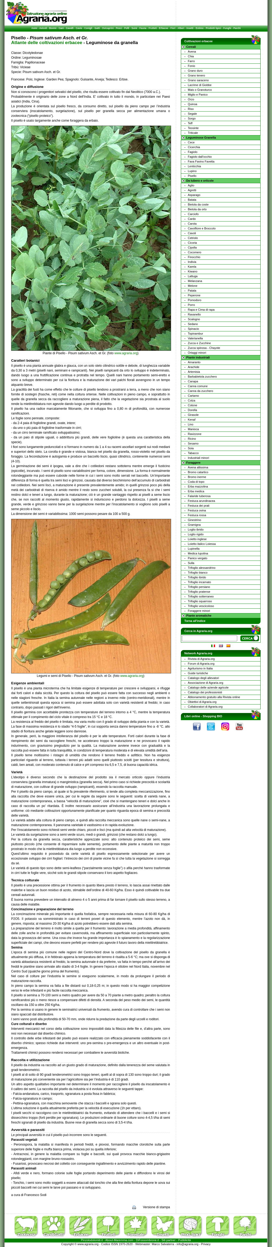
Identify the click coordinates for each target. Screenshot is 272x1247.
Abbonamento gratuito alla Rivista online (214, 697)
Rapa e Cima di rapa (201, 309)
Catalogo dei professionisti (205, 692)
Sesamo (193, 443)
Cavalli (70, 28)
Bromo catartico (198, 472)
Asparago (194, 195)
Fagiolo (192, 151)
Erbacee (163, 28)
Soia (191, 448)
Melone (192, 285)
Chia (191, 56)
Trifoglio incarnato (199, 582)
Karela (192, 266)
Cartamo (193, 395)
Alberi (180, 28)
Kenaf (192, 419)
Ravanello (194, 314)
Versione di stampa (156, 1207)
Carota (192, 223)
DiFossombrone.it (147, 1240)
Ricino (192, 438)
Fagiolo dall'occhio (200, 156)
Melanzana (195, 281)
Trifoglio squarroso (200, 601)
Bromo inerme (197, 477)
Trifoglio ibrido (197, 577)
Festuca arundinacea (201, 500)
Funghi (227, 28)
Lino (190, 424)
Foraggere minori (199, 610)
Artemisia (194, 371)
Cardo (192, 218)
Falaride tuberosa (199, 496)
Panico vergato (197, 558)
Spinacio (193, 328)
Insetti (190, 28)
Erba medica (196, 491)
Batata (192, 199)
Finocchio (194, 257)
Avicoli (43, 28)
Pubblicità (184, 1240)
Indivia (192, 261)
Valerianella (195, 338)
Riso (191, 108)
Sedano (193, 324)
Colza (191, 400)
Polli (126, 28)
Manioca (193, 429)
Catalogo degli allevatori (203, 678)
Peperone (194, 295)
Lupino (192, 171)
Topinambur (195, 333)
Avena (192, 51)
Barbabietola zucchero (202, 376)
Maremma (120, 1240)
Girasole (193, 414)
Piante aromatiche (198, 615)
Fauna (143, 28)
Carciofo (193, 214)
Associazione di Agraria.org (205, 682)
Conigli (88, 28)
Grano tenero (196, 75)
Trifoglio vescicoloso (201, 606)
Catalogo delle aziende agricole (208, 687)
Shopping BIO (212, 716)
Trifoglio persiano (199, 586)
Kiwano (192, 271)
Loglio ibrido (195, 529)
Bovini (53, 28)
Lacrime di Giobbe (199, 85)
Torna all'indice (194, 620)
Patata (192, 290)
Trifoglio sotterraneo (201, 596)
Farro (191, 61)
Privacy (206, 1244)
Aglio (191, 185)
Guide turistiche (198, 673)
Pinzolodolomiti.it (92, 1240)
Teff (190, 123)
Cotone (192, 405)
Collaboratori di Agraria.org (205, 706)
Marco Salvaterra (163, 1244)
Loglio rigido (195, 534)
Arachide (193, 367)
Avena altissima (198, 467)
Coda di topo (196, 481)
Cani (61, 28)
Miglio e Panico (198, 94)
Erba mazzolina (198, 486)
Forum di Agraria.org (201, 663)
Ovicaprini (108, 28)
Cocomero (194, 252)
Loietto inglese (197, 539)
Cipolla (192, 247)
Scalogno (194, 319)
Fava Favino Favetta (201, 161)
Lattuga (193, 276)
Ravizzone (194, 433)
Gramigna (194, 524)
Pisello (192, 175)
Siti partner (169, 1240)
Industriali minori (198, 457)
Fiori (173, 28)
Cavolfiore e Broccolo (202, 228)
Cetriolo (193, 238)
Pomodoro (194, 300)
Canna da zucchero (200, 390)
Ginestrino (194, 520)
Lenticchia (194, 166)
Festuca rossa (197, 515)
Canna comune (198, 386)
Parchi (237, 28)
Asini (34, 28)
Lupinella (193, 548)
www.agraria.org (126, 353)
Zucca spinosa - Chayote (204, 347)
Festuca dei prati (198, 505)
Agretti (192, 190)
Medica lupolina (198, 553)
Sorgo (192, 118)
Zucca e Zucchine (199, 343)
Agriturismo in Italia (200, 668)
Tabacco (193, 453)
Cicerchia (194, 147)
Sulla (191, 563)
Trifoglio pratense (199, 591)
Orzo (191, 99)
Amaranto (194, 362)
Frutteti (152, 28)
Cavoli (192, 233)
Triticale (193, 132)
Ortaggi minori (197, 352)
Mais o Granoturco (200, 89)
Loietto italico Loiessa (202, 543)
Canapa (193, 381)
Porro (191, 304)
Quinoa (192, 104)
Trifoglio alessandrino (201, 567)
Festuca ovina (197, 510)
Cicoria (192, 242)
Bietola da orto (197, 209)
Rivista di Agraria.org (201, 658)
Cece (191, 142)
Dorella (192, 410)
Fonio (191, 65)
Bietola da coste (198, 204)
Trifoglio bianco (197, 572)
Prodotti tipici (213, 28)
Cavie (79, 28)
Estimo (199, 28)
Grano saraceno (198, 80)
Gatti (97, 28)
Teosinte (193, 128)
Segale (192, 113)
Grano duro (195, 70)
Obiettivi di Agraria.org (202, 701)
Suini (134, 28)
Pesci (119, 28)
